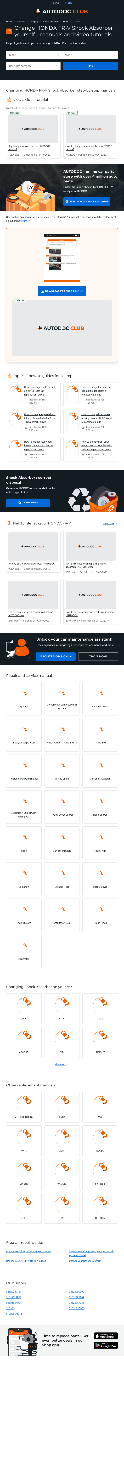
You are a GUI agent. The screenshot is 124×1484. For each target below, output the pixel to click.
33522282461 (13, 1291)
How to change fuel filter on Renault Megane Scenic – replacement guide (96, 390)
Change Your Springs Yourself (85, 1260)
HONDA (67, 21)
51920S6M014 (14, 1313)
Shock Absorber (50, 21)
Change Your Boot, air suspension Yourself (28, 1251)
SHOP (55, 3)
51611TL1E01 (13, 1297)
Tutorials (21, 21)
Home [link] (9, 21)
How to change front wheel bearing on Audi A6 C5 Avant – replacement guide (97, 418)
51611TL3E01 (76, 1297)
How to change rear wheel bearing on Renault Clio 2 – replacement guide (38, 445)
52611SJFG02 (76, 1308)
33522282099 (76, 1291)
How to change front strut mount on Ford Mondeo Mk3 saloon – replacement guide (96, 445)
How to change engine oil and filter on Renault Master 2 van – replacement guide (39, 418)
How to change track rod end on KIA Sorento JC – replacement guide (39, 390)
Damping (34, 21)
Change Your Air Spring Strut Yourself (26, 1260)
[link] (33, 136)
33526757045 (76, 1302)
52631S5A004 (13, 1302)
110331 (10, 1308)
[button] (62, 328)
